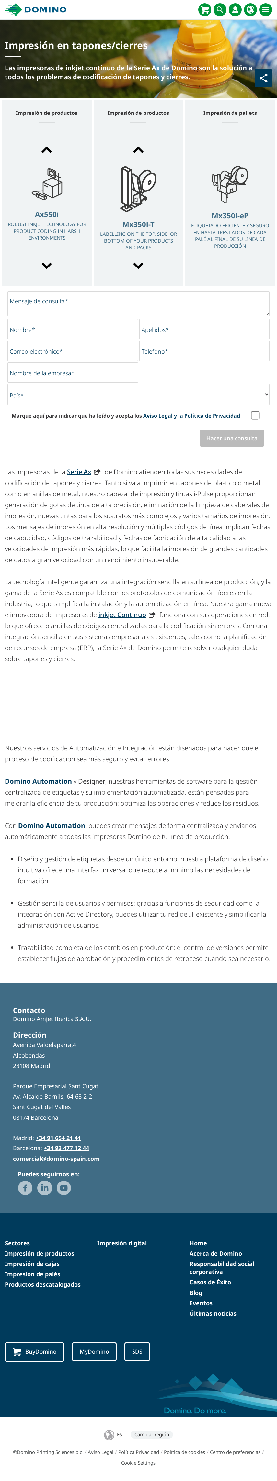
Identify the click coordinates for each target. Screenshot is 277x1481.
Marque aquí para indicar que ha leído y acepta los (126, 415)
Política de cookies (184, 1452)
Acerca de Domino (216, 1253)
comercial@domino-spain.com (56, 1158)
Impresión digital (122, 1243)
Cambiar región (151, 1434)
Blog (196, 1293)
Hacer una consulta (232, 438)
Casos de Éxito (210, 1282)
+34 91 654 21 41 (58, 1138)
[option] (47, 208)
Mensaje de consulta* (39, 301)
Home (198, 1243)
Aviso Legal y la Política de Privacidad (191, 415)
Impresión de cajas (32, 1264)
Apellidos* (155, 329)
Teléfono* (155, 351)
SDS (137, 1351)
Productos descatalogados (43, 1284)
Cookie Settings (138, 1462)
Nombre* (22, 329)
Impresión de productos (39, 1253)
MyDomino (94, 1351)
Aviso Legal (100, 1452)
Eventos (201, 1303)
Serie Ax (79, 471)
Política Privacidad (138, 1452)
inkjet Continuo (122, 614)
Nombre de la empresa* (42, 373)
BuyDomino (34, 1352)
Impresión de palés (32, 1274)
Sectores (17, 1243)
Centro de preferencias (235, 1452)
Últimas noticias (213, 1313)
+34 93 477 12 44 (66, 1148)
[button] (47, 150)
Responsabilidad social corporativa (222, 1268)
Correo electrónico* (36, 351)
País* (17, 395)
